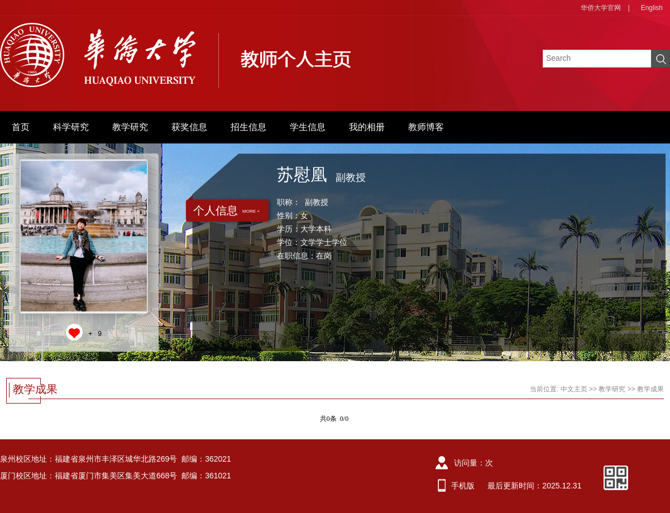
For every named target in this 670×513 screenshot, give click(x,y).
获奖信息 (189, 127)
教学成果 (650, 389)
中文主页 (574, 389)
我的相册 (367, 127)
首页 (21, 127)
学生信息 (308, 127)
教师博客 (426, 127)
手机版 (463, 485)
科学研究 (71, 127)
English (652, 8)
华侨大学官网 (601, 8)
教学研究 (130, 127)
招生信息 (248, 127)
